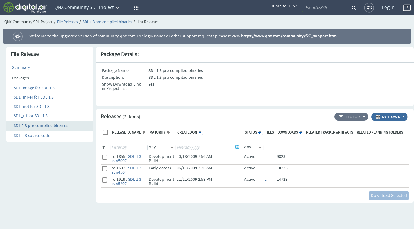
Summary (21, 67)
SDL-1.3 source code (32, 135)
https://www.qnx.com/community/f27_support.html (289, 36)
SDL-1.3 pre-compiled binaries (107, 22)
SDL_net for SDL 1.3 (32, 106)
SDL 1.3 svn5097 (126, 159)
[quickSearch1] (325, 7)
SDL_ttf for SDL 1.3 (31, 116)
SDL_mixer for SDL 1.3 (34, 97)
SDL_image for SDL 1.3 (34, 88)
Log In (388, 7)
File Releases (67, 22)
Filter (349, 117)
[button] (135, 7)
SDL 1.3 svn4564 (126, 170)
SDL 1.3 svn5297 (126, 182)
